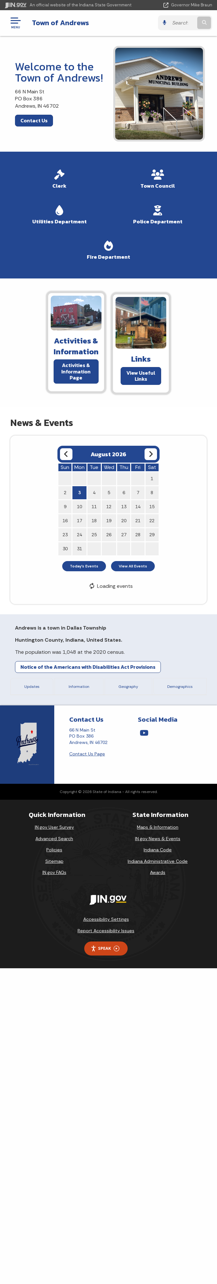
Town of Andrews (60, 22)
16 (65, 520)
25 (94, 534)
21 (137, 520)
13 (123, 506)
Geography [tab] (126, 685)
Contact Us (34, 120)
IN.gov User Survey (54, 1143)
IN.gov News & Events (157, 1154)
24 (79, 534)
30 (65, 549)
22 (151, 520)
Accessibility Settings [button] (106, 1235)
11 (94, 506)
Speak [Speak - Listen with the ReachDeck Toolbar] (105, 1264)
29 (151, 534)
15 (151, 506)
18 (94, 520)
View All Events (133, 566)
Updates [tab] (30, 685)
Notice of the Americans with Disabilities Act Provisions (87, 667)
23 (65, 534)
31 (79, 549)
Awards (157, 1188)
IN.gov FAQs (54, 1188)
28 (137, 534)
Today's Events (84, 566)
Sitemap (54, 1177)
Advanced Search (54, 1154)
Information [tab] (76, 685)
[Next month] (151, 454)
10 (79, 506)
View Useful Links (140, 375)
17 (79, 520)
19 (108, 520)
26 (108, 534)
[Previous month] (66, 454)
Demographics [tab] (179, 685)
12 (108, 506)
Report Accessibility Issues (106, 1246)
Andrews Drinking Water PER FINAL (84, 980)
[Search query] (182, 23)
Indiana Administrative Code (158, 1177)
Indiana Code (158, 1165)
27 (123, 534)
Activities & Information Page (76, 371)
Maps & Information (157, 1143)
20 (123, 520)
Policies (54, 1165)
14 (137, 506)
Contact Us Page (87, 1069)
